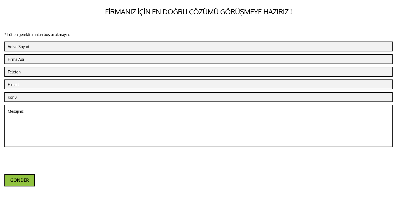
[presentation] (46, 160)
